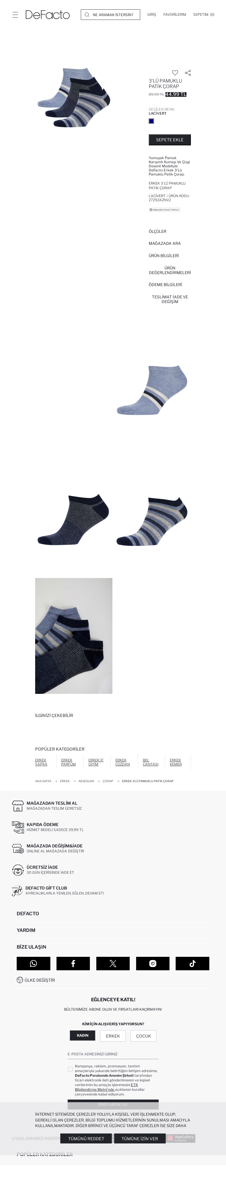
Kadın (82, 1035)
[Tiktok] (192, 963)
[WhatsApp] (33, 963)
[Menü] (15, 14)
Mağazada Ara (165, 243)
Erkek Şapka (41, 762)
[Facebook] (73, 963)
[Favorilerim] (174, 14)
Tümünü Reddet (86, 1138)
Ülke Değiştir (40, 980)
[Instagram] (153, 963)
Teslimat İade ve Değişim (170, 299)
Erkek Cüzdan (122, 762)
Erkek (113, 1035)
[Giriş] (151, 14)
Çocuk (143, 1035)
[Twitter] (113, 963)
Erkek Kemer (176, 762)
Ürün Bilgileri (164, 255)
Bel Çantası (150, 762)
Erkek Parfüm (68, 762)
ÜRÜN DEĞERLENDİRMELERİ (170, 270)
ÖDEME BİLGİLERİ (165, 284)
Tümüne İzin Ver (139, 1138)
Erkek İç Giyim (96, 762)
